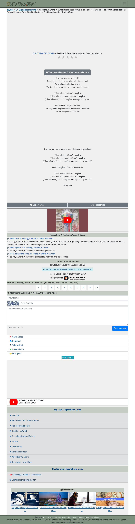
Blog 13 (97, 517)
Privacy (48, 517)
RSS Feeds (66, 517)
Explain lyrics (37, 205)
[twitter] (43, 517)
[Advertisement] (67, 32)
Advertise (89, 517)
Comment (15, 341)
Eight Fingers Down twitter (23, 480)
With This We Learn (19, 457)
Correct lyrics (98, 205)
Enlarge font (16, 345)
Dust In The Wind (18, 431)
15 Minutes (16, 446)
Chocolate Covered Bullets (22, 436)
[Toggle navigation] (124, 3)
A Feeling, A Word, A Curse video (25, 474)
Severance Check (18, 452)
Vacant (14, 441)
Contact (82, 517)
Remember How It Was (21, 462)
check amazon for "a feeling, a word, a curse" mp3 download (67, 269)
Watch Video (16, 337)
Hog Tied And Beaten (20, 426)
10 (96, 287)
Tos (59, 517)
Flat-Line (14, 415)
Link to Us (74, 517)
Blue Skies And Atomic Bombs (24, 420)
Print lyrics (16, 353)
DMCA (54, 517)
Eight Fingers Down (27, 10)
